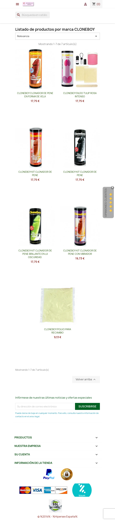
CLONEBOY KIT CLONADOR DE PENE (35, 173)
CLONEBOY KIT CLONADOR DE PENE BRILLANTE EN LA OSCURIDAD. (35, 254)
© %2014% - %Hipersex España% (57, 516)
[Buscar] (32, 15)
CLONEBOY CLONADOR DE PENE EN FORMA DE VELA (35, 95)
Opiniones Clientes (105, 202)
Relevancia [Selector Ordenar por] (57, 36)
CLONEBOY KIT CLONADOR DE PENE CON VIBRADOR (80, 252)
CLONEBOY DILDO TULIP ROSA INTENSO (80, 95)
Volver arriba (86, 380)
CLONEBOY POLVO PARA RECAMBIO (57, 331)
